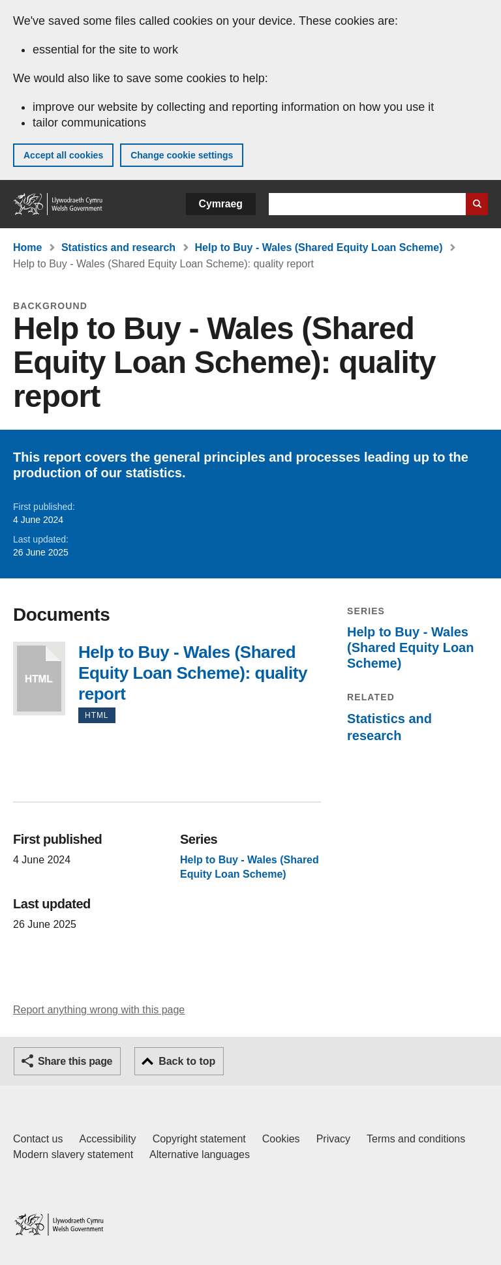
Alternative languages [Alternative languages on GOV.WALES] (199, 1154)
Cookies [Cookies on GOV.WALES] (281, 1138)
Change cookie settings (181, 155)
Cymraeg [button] (221, 203)
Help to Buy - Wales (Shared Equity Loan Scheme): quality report (39, 678)
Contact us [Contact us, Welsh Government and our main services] (38, 1138)
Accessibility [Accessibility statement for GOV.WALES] (107, 1138)
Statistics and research (118, 247)
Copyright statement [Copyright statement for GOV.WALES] (199, 1138)
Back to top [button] (187, 1061)
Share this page (75, 1061)
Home (27, 247)
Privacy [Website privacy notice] (333, 1138)
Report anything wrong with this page (99, 1009)
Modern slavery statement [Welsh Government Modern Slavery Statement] (73, 1154)
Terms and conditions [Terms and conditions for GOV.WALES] (416, 1138)
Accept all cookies (63, 155)
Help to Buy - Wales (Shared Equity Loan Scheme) (319, 247)
